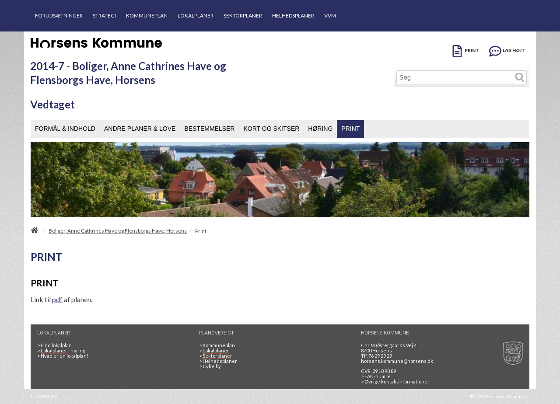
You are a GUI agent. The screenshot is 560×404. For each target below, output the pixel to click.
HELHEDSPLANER (293, 15)
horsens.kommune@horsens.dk (397, 361)
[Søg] (454, 77)
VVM (330, 15)
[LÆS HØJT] (507, 49)
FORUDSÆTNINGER (59, 15)
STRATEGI (104, 15)
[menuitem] (65, 129)
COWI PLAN (44, 396)
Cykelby (210, 366)
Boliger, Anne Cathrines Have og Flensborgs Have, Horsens (118, 231)
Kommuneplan (217, 345)
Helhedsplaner (218, 361)
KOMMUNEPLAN (147, 15)
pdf (57, 299)
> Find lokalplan (54, 345)
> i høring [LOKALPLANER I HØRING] (62, 351)
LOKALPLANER (196, 15)
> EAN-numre (376, 376)
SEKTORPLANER (243, 15)
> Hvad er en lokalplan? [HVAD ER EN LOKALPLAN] (63, 356)
